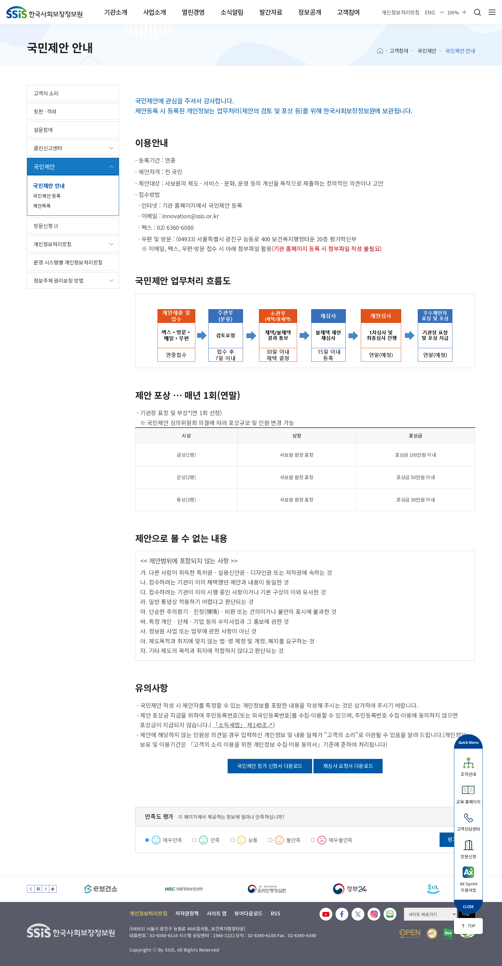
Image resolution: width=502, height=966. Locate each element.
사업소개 (154, 12)
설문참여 (43, 129)
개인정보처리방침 (401, 12)
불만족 (293, 840)
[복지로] (433, 888)
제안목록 (42, 205)
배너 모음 (53, 889)
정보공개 (309, 12)
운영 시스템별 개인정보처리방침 (68, 262)
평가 (452, 839)
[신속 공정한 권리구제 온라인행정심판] (267, 888)
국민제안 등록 (47, 195)
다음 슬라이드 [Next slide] (45, 889)
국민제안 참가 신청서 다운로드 (270, 765)
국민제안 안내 (49, 185)
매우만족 (172, 840)
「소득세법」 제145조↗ (243, 724)
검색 (477, 12)
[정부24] (350, 888)
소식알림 (232, 12)
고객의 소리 (46, 93)
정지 (38, 889)
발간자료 (270, 12)
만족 (215, 840)
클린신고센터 (48, 148)
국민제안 (426, 50)
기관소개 (115, 12)
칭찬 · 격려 (45, 111)
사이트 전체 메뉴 (492, 12)
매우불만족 (340, 840)
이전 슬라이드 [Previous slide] (31, 889)
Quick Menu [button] (468, 742)
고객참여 (348, 12)
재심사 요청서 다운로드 (348, 765)
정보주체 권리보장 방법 (59, 280)
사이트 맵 (216, 913)
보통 (253, 840)
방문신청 (46, 225)
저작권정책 (187, 913)
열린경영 (193, 12)
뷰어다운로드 (248, 913)
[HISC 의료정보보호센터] (183, 888)
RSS (275, 913)
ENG (430, 12)
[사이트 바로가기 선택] (430, 914)
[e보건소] (100, 888)
